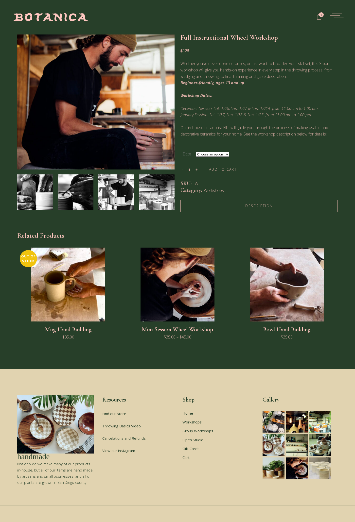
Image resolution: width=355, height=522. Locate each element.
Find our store (114, 413)
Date (187, 154)
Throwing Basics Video (121, 425)
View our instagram (118, 450)
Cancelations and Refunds (124, 438)
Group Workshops (197, 430)
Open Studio (192, 439)
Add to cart (223, 169)
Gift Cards (190, 448)
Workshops (214, 190)
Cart (186, 457)
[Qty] (190, 169)
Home (187, 413)
